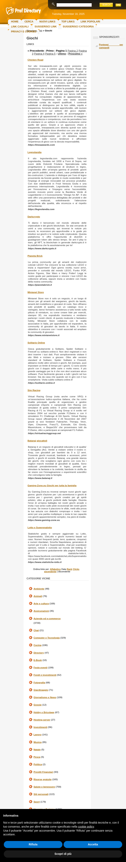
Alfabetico (55, 569)
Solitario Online (36, 342)
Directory (39, 652)
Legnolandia (34, 152)
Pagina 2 (73, 50)
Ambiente (39, 588)
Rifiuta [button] (33, 844)
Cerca (28, 21)
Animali (38, 596)
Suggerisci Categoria (78, 26)
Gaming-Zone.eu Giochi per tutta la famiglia (52, 485)
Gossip (38, 704)
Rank (69, 569)
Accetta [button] (93, 844)
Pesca (37, 757)
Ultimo (62, 53)
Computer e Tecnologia (47, 637)
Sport (37, 801)
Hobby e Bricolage (44, 712)
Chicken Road (35, 59)
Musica (38, 742)
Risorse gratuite (43, 779)
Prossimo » (75, 53)
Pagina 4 (39, 53)
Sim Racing (34, 390)
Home (14, 21)
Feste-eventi (40, 667)
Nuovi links (47, 21)
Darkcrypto (34, 216)
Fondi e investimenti (45, 675)
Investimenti (40, 727)
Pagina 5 (50, 53)
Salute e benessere (44, 786)
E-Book (38, 660)
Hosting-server (42, 719)
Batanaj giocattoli (37, 440)
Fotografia (39, 682)
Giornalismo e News (45, 697)
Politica (38, 764)
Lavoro (37, 734)
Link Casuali (20, 26)
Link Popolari (90, 21)
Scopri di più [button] (63, 853)
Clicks (76, 569)
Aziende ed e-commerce (47, 618)
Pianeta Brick (35, 255)
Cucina (37, 645)
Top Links (68, 21)
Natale (37, 749)
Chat (36, 630)
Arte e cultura (41, 603)
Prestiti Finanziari (43, 772)
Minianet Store (36, 292)
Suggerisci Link (46, 26)
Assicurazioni (41, 611)
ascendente (50, 571)
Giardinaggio (41, 690)
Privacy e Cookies (23, 31)
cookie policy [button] (86, 826)
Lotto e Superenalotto (40, 527)
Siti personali (41, 794)
